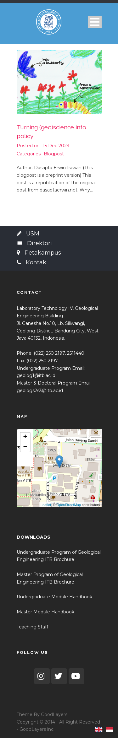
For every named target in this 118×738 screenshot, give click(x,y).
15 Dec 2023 (56, 145)
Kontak (31, 262)
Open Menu (95, 22)
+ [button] (25, 437)
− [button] (25, 447)
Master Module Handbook (45, 612)
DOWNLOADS (33, 537)
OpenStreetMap (68, 505)
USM (28, 233)
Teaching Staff (32, 627)
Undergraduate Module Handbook (54, 597)
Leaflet (46, 505)
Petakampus (39, 252)
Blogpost (54, 154)
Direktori (34, 243)
